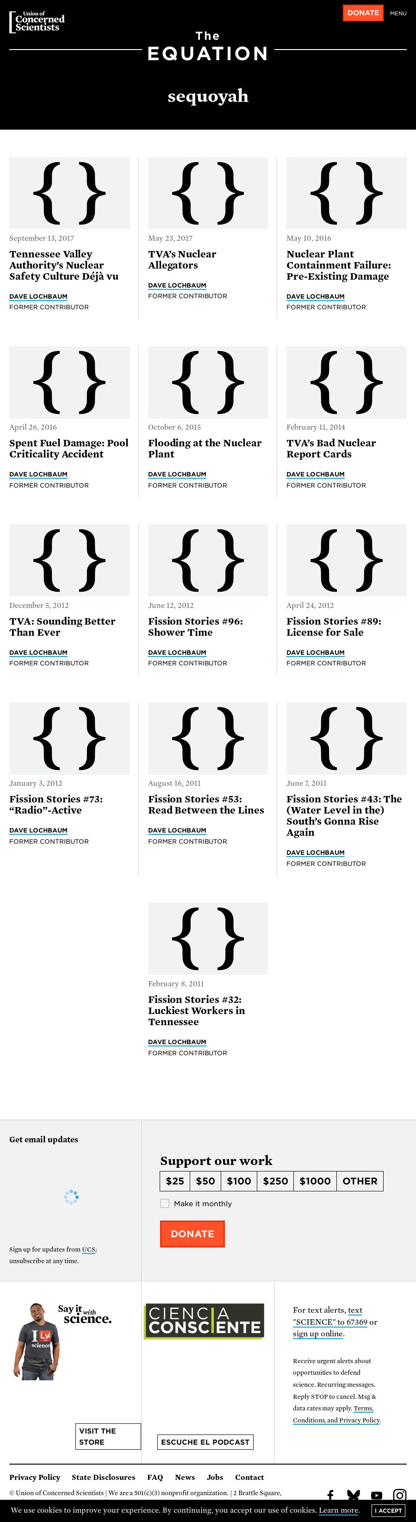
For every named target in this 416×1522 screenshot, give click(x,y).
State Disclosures (104, 1477)
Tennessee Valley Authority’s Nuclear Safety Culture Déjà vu (63, 265)
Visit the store (97, 1437)
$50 (205, 1181)
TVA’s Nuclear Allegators (182, 260)
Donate (363, 13)
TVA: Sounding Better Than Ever (62, 627)
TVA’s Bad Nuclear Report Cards (331, 449)
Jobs (215, 1477)
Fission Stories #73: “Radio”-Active (56, 805)
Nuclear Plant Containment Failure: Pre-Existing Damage (338, 265)
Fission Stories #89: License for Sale (333, 627)
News (185, 1477)
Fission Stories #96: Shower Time (195, 627)
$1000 (315, 1181)
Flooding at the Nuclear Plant (205, 449)
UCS (88, 1249)
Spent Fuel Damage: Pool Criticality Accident (69, 449)
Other (360, 1181)
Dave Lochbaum (38, 296)
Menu (398, 13)
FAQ (155, 1477)
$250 (275, 1181)
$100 (239, 1181)
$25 (175, 1181)
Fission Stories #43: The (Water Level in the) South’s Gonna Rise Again (344, 816)
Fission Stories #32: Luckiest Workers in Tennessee (196, 1010)
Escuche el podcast (205, 1442)
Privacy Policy (34, 1477)
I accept (388, 1510)
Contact (249, 1477)
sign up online (318, 1333)
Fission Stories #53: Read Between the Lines (206, 805)
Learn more (338, 1510)
